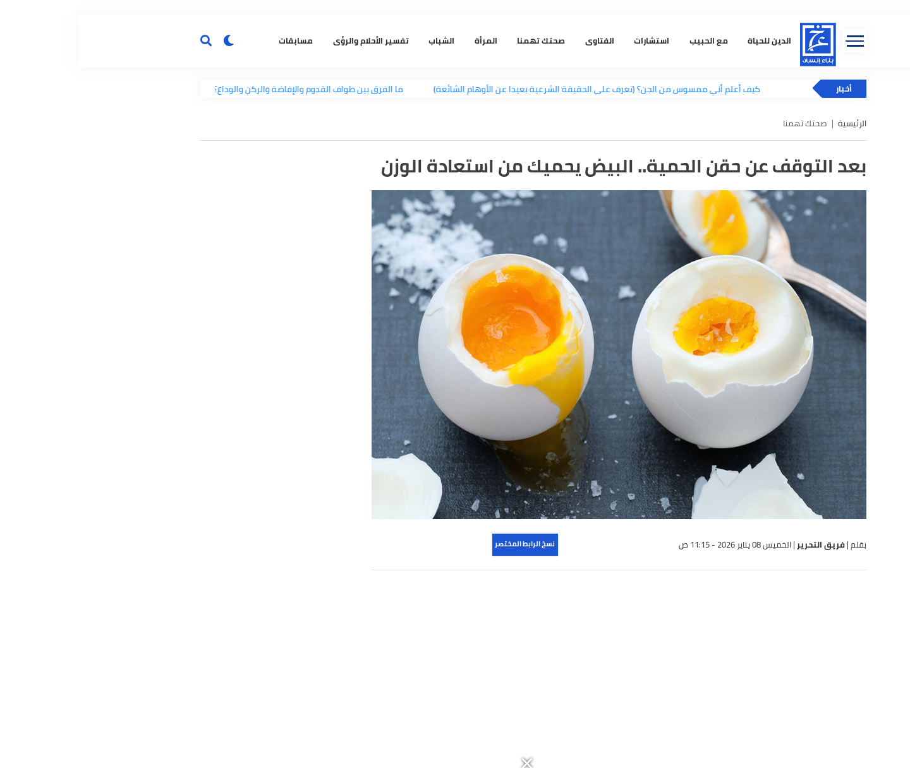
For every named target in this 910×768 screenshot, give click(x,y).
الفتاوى (517, 212)
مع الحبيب (626, 212)
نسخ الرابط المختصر (446, 717)
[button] (598, 7)
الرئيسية (774, 297)
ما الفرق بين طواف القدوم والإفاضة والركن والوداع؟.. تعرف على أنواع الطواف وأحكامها (172, 262)
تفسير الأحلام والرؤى (289, 212)
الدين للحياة (688, 212)
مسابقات (214, 212)
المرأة (403, 212)
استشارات (570, 212)
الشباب (360, 212)
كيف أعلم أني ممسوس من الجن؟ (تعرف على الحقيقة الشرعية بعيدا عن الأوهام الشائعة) (526, 262)
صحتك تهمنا (459, 212)
